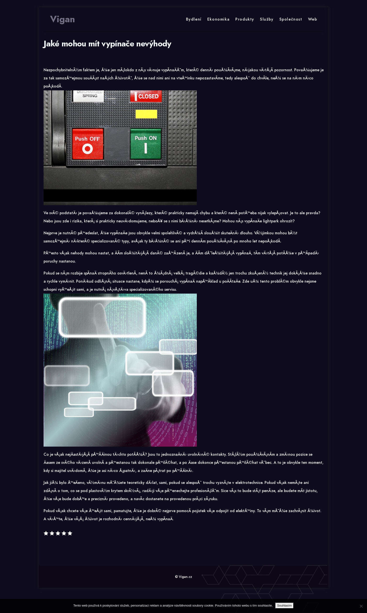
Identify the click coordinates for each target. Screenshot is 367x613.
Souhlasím (284, 605)
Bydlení (194, 19)
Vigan (62, 19)
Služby (267, 19)
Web (312, 19)
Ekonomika (218, 19)
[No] (361, 606)
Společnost (290, 19)
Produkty (244, 19)
